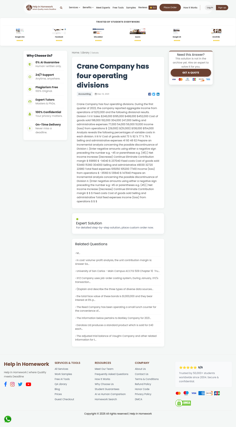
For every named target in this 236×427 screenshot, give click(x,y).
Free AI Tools (62, 389)
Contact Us (142, 384)
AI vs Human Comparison (111, 405)
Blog (57, 400)
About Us (140, 379)
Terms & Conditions (147, 389)
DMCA (139, 411)
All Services (62, 379)
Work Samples (64, 384)
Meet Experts (105, 7)
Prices (58, 405)
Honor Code (142, 400)
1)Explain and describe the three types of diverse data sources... (116, 296)
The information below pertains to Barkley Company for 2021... (115, 326)
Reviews (150, 7)
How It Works (192, 7)
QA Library (61, 395)
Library (86, 53)
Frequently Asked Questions (112, 384)
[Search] (63, 7)
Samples (133, 7)
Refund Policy (143, 395)
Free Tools (120, 7)
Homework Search (106, 411)
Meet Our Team (104, 379)
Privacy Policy (143, 405)
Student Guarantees (107, 400)
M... (78, 254)
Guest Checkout (65, 411)
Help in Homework (26, 374)
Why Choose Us (104, 395)
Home (76, 53)
